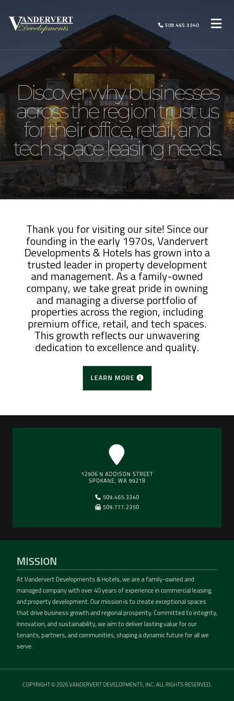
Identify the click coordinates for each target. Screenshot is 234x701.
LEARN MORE (117, 377)
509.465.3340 (178, 25)
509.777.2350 (117, 507)
